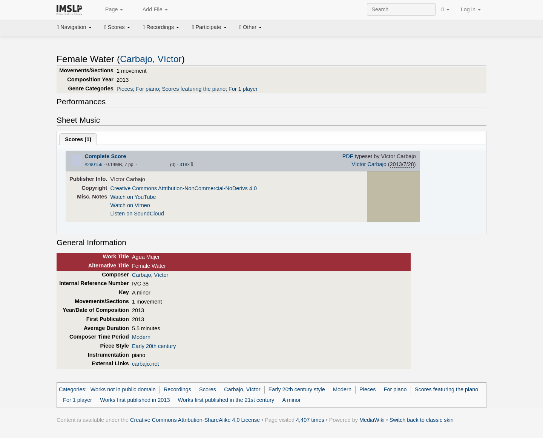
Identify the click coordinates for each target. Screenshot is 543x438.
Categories (72, 389)
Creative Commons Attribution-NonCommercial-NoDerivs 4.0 (183, 188)
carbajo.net (145, 364)
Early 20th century (154, 346)
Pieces (125, 89)
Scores (117, 27)
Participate (209, 27)
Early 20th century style (296, 389)
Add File (150, 9)
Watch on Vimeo (130, 205)
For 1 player (243, 89)
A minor (291, 400)
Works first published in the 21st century (226, 400)
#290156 (94, 164)
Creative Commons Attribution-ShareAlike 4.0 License (195, 420)
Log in (471, 9)
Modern (141, 337)
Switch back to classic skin (422, 420)
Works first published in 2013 (135, 400)
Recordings (161, 27)
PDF (347, 156)
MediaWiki (372, 420)
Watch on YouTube (133, 197)
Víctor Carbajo (369, 164)
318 (183, 164)
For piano (147, 89)
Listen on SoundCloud (137, 214)
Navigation (74, 27)
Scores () (78, 139)
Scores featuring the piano (193, 89)
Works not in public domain (123, 389)
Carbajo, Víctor (151, 59)
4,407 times (310, 420)
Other (250, 27)
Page (110, 9)
